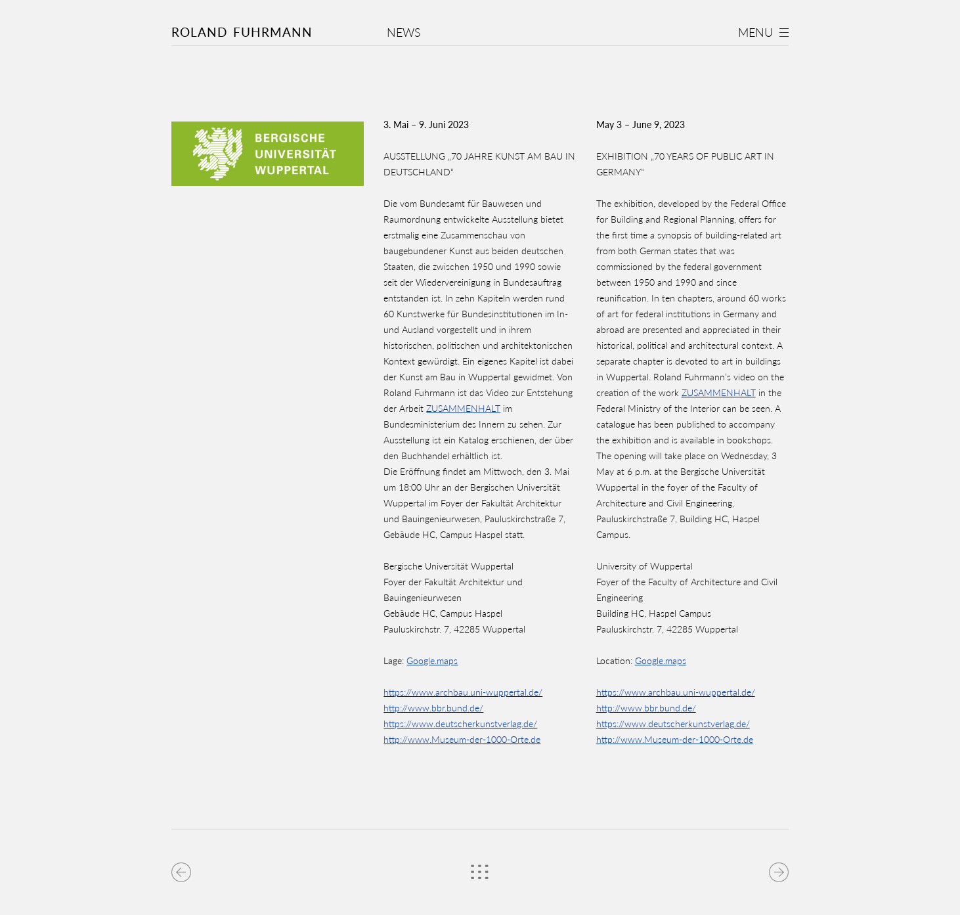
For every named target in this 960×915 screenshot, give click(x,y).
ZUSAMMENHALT (719, 392)
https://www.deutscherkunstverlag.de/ (460, 723)
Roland (242, 31)
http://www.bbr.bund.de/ (433, 707)
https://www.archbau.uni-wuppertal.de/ (462, 692)
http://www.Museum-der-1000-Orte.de (461, 739)
